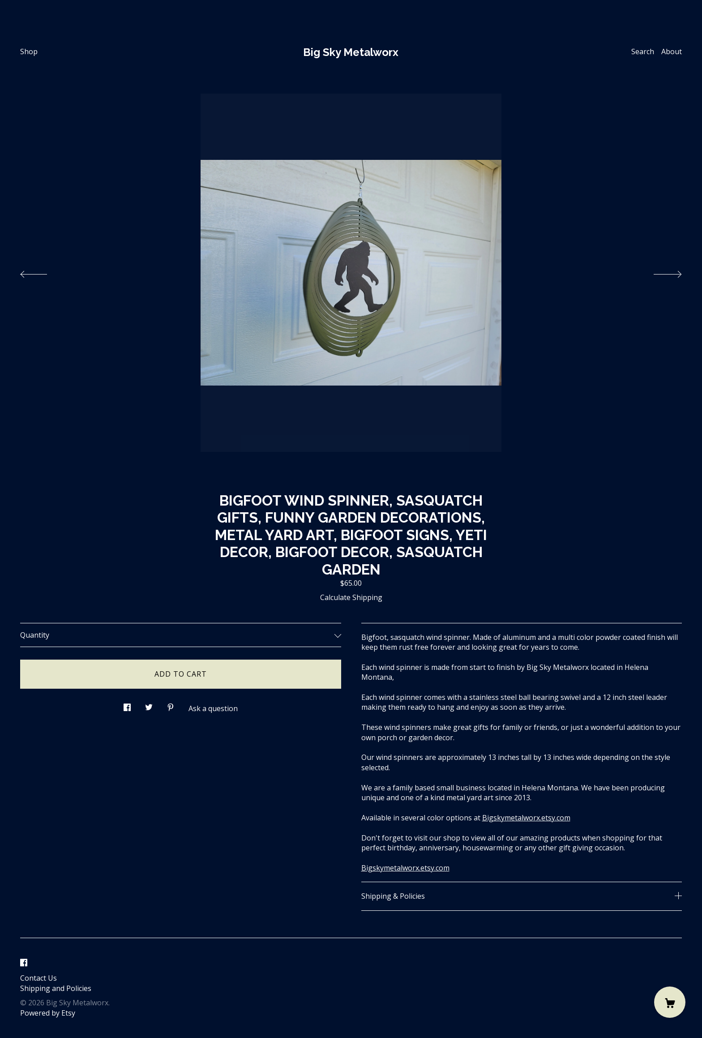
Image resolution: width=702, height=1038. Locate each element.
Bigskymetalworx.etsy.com (526, 818)
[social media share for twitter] (149, 705)
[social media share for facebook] (127, 705)
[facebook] (23, 963)
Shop (29, 51)
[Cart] (669, 1002)
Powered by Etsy (47, 1013)
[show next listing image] (659, 271)
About (671, 51)
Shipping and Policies (55, 988)
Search (642, 51)
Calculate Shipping (351, 597)
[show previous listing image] (42, 271)
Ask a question (213, 708)
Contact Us (38, 978)
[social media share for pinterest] (170, 705)
